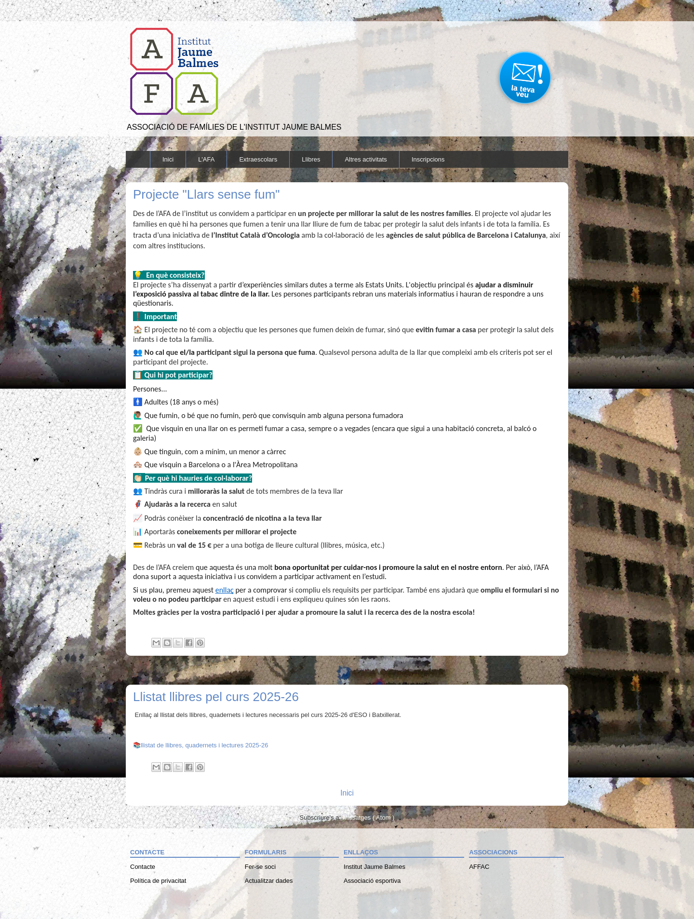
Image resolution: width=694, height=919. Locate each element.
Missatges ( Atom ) (369, 817)
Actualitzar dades (269, 880)
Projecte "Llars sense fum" (206, 194)
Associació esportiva (372, 880)
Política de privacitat (158, 880)
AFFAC (479, 866)
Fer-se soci (260, 866)
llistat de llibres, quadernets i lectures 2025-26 (204, 745)
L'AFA (206, 159)
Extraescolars (258, 159)
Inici (168, 159)
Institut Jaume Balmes (374, 866)
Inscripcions (428, 159)
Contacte (142, 866)
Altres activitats (366, 159)
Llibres (311, 159)
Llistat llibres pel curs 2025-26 (216, 696)
